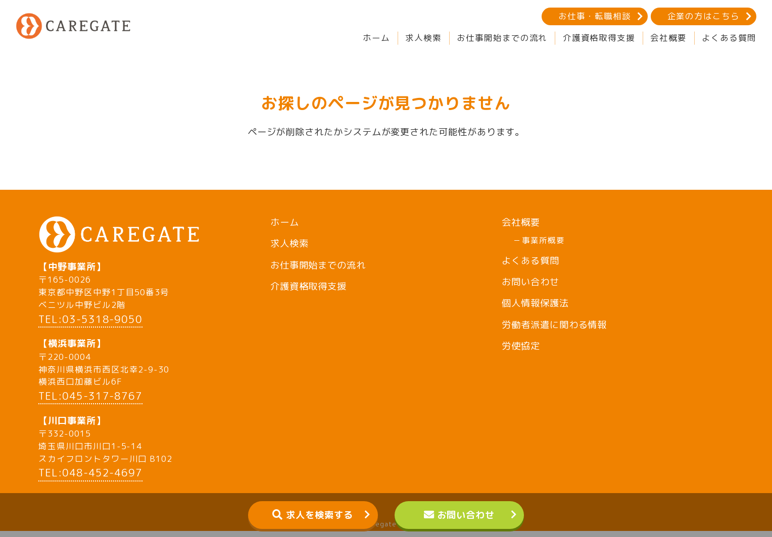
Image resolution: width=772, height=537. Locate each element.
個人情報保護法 (535, 302)
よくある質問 (729, 37)
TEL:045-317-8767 (90, 402)
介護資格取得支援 (599, 37)
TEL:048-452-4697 (90, 479)
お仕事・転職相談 (594, 16)
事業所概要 (543, 240)
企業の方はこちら (703, 16)
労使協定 (521, 345)
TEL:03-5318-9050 (90, 325)
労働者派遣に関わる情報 (554, 324)
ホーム (376, 37)
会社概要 (668, 37)
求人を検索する (319, 514)
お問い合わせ (466, 514)
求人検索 (423, 37)
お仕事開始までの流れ (502, 37)
